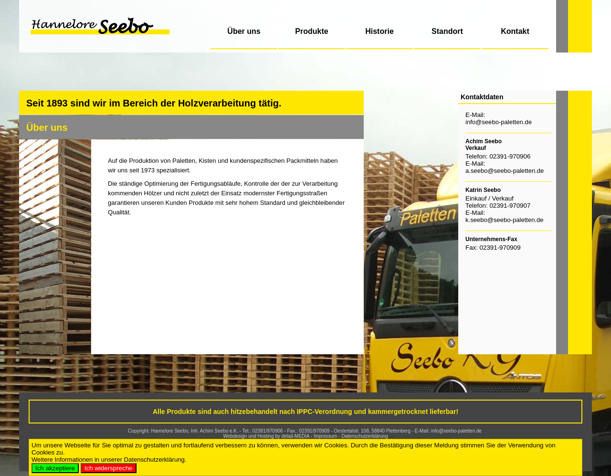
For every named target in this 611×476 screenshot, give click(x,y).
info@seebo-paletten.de (498, 122)
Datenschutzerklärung (364, 436)
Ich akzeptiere (55, 468)
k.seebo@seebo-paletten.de (504, 219)
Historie (379, 31)
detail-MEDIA (295, 436)
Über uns (243, 31)
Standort (447, 31)
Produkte (311, 31)
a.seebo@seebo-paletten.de (504, 170)
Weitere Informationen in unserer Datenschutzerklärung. (109, 459)
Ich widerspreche (108, 468)
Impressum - (327, 436)
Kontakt (515, 31)
